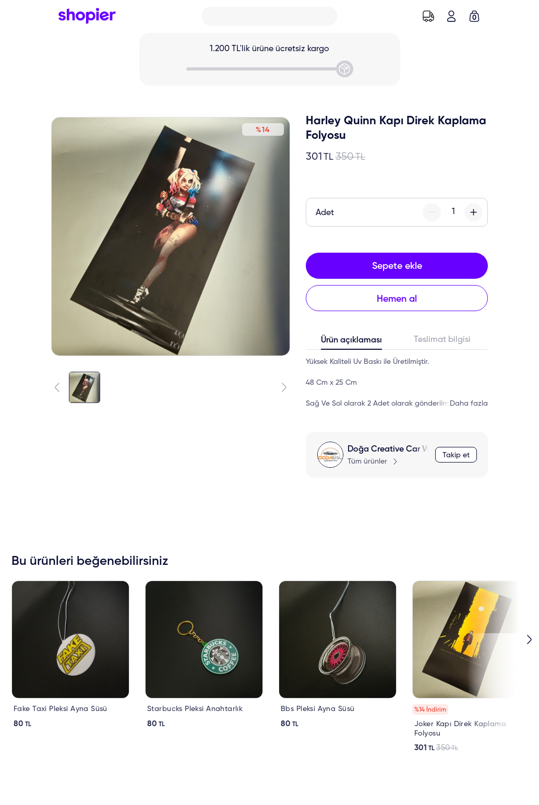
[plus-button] (473, 212)
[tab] (351, 342)
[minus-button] (432, 212)
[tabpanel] (397, 383)
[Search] (269, 16)
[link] (70, 655)
